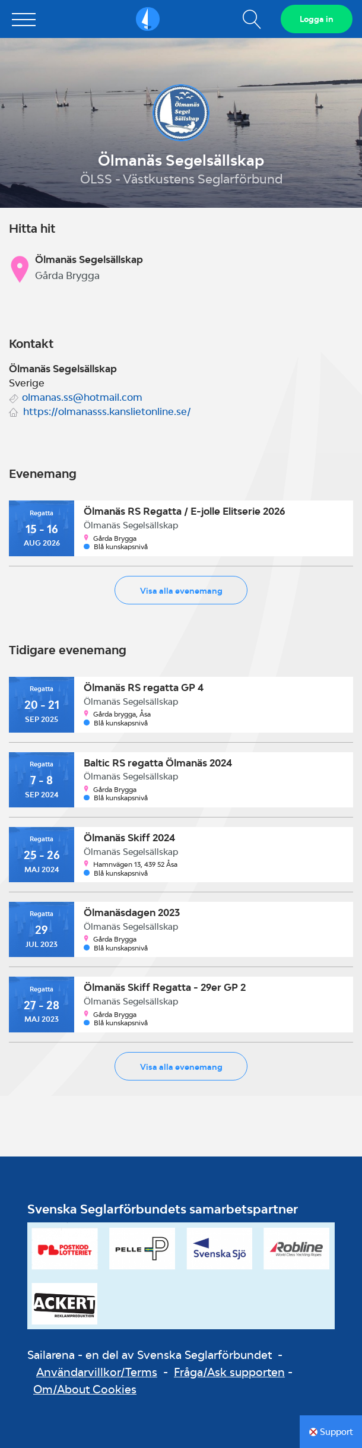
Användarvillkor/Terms (96, 1372)
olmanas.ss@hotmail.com (82, 397)
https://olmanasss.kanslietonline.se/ (107, 411)
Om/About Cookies (84, 1389)
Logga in (317, 19)
